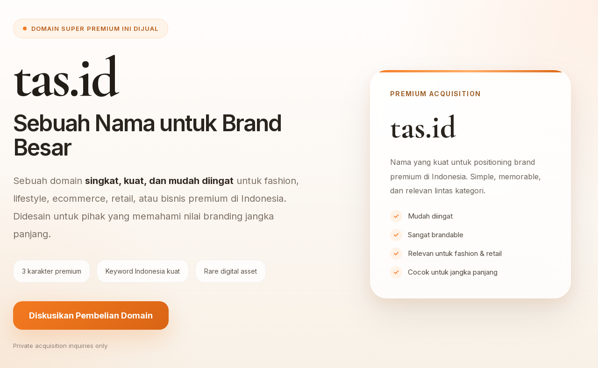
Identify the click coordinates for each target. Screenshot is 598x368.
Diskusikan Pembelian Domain (91, 315)
